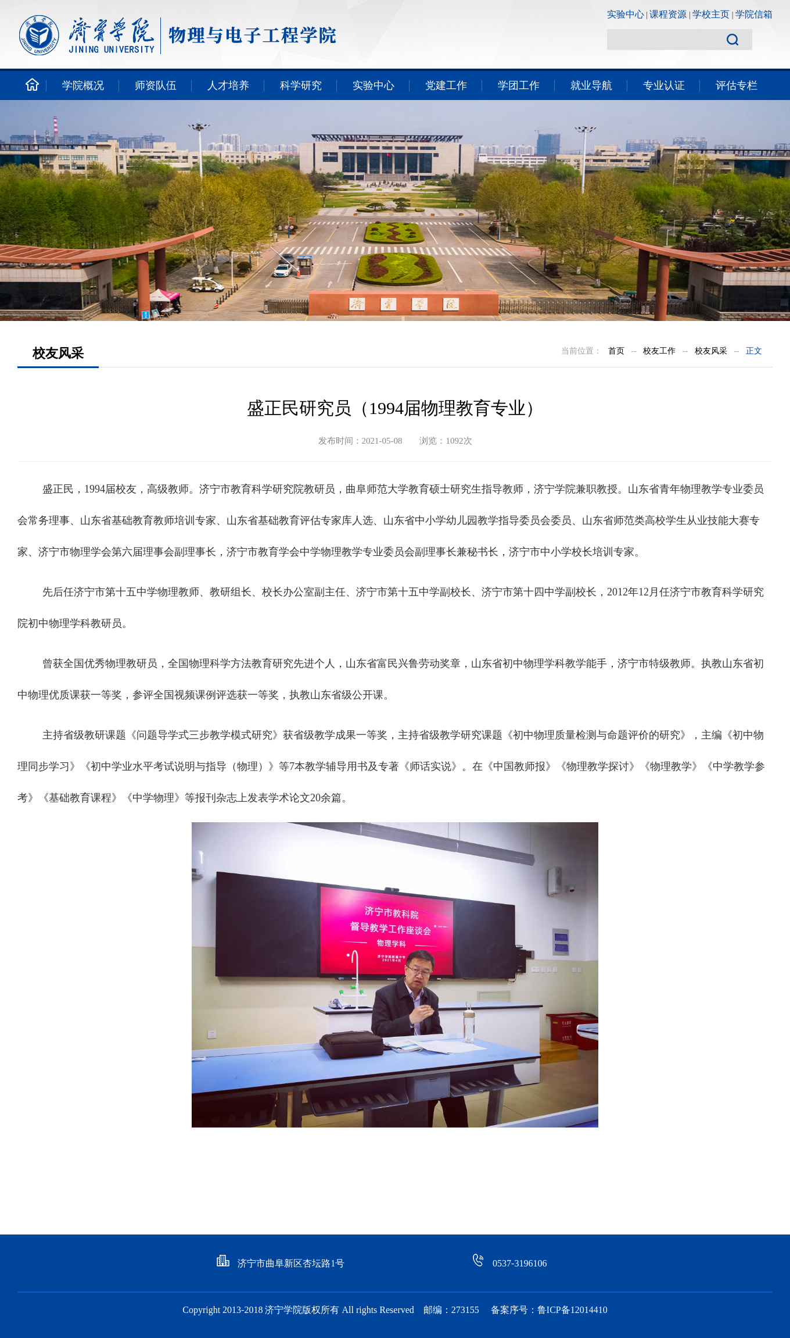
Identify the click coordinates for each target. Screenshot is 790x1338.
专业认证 (664, 85)
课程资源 (668, 14)
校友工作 (659, 351)
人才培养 (228, 85)
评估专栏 (736, 85)
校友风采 (711, 351)
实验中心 (625, 14)
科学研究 (301, 85)
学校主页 (711, 14)
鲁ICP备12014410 (572, 1310)
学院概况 (83, 85)
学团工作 (519, 85)
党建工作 (446, 85)
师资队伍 (156, 85)
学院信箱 (754, 14)
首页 (616, 351)
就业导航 (591, 85)
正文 (754, 351)
